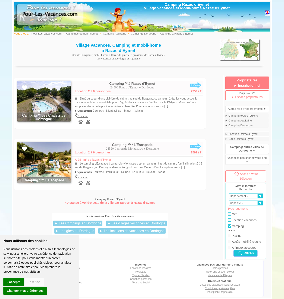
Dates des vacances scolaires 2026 (220, 284)
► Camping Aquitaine (238, 120)
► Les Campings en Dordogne (77, 223)
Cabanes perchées (141, 278)
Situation (82, 116)
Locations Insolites (140, 268)
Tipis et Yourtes (141, 275)
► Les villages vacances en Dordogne (136, 223)
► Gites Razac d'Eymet (239, 138)
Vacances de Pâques (220, 275)
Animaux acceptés (242, 247)
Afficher (246, 253)
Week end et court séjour (220, 271)
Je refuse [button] (34, 282)
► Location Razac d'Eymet (241, 134)
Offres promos (220, 268)
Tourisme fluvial (141, 282)
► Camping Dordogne (239, 125)
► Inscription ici (247, 85)
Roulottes (140, 271)
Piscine (235, 235)
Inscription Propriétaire (220, 291)
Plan (232, 288)
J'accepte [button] (13, 282)
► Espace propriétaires (247, 97)
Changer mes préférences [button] (25, 290)
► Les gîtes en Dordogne (74, 231)
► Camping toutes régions (241, 115)
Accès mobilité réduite (244, 241)
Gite (232, 214)
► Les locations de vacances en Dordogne (132, 231)
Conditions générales (217, 288)
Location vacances (242, 220)
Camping (236, 226)
